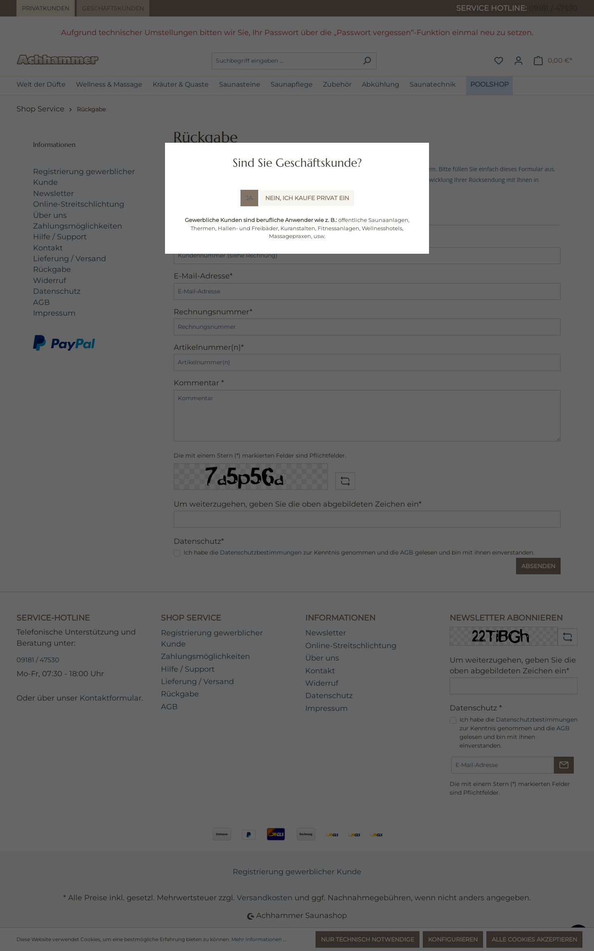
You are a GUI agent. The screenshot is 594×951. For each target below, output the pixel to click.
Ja (249, 198)
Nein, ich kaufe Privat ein (307, 198)
